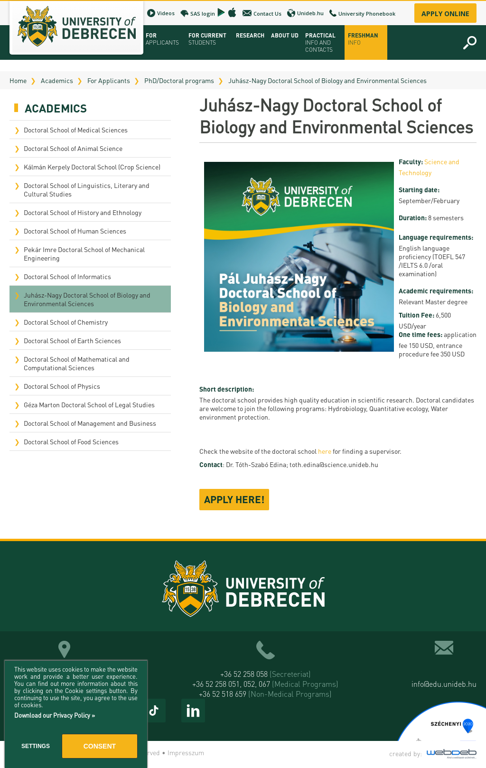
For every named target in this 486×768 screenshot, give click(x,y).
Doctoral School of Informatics (67, 276)
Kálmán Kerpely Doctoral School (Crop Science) (92, 166)
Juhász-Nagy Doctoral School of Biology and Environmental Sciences (327, 80)
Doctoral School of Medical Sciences (76, 129)
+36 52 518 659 (265, 694)
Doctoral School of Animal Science (73, 148)
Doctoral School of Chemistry (66, 322)
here (324, 451)
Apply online (445, 13)
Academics (57, 80)
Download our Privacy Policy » (54, 715)
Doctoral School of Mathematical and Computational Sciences (77, 363)
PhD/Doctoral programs (179, 80)
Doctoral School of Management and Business (90, 423)
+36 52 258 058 (265, 674)
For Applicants (108, 80)
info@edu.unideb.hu (444, 684)
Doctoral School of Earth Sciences (72, 340)
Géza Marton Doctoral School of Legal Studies (89, 404)
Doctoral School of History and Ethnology (82, 212)
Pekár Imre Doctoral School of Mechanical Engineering (84, 253)
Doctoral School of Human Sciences (75, 230)
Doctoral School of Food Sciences (71, 441)
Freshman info (363, 39)
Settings (35, 746)
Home (18, 80)
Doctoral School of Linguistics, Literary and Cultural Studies (87, 189)
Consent (100, 746)
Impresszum (186, 752)
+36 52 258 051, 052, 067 (265, 684)
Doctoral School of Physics (62, 386)
